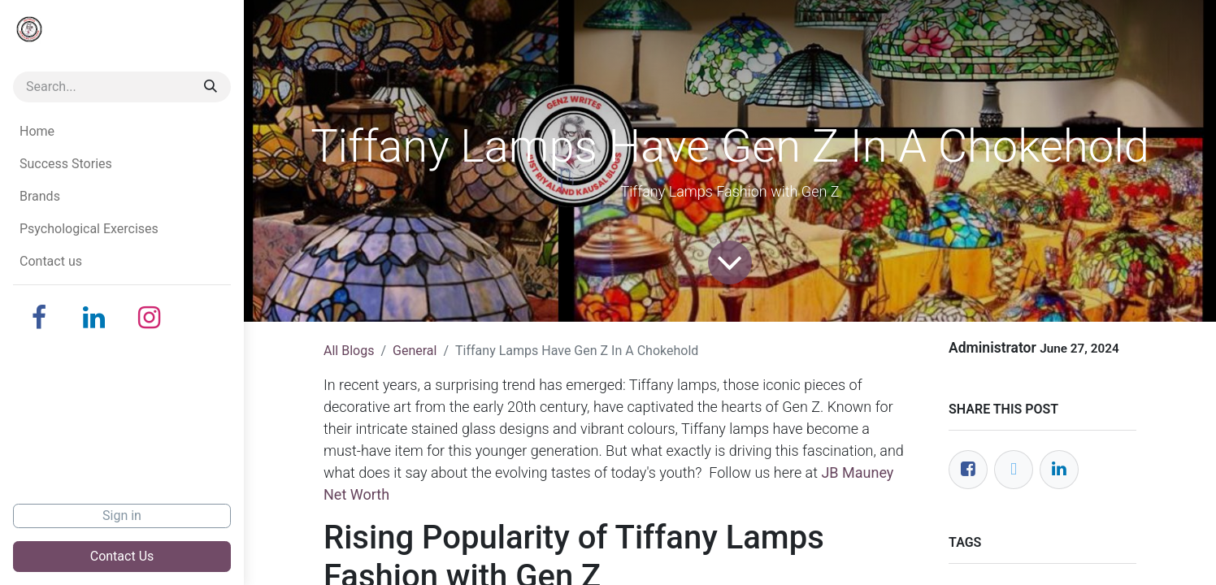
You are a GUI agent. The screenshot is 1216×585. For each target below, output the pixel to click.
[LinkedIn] (94, 318)
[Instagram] (150, 318)
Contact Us (122, 556)
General (414, 350)
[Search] (210, 87)
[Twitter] (1013, 469)
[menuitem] (122, 131)
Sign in (121, 515)
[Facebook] (39, 318)
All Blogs (349, 350)
